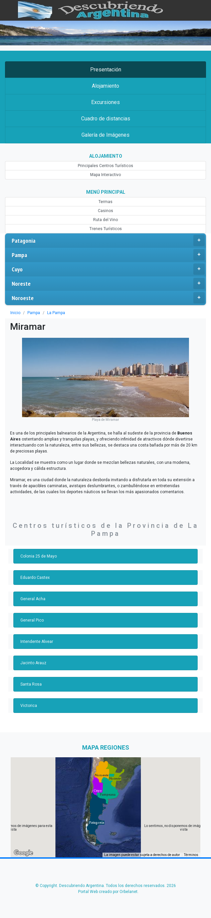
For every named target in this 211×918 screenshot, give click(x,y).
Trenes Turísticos (105, 228)
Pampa (108, 254)
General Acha (32, 599)
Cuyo (108, 269)
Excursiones (105, 102)
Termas (105, 201)
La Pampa (56, 312)
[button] (96, 823)
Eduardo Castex (35, 577)
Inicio (15, 312)
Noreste (108, 283)
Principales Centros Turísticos (105, 165)
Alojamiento (105, 86)
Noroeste (108, 297)
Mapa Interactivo (105, 174)
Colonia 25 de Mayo (38, 556)
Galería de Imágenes (105, 135)
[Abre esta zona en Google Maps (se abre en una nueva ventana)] (23, 853)
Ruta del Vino (105, 219)
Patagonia (108, 240)
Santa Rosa (31, 684)
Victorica (28, 705)
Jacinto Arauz (33, 663)
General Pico (32, 620)
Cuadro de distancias (105, 118)
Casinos (105, 210)
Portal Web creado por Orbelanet (108, 891)
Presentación (105, 69)
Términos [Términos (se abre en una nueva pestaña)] (191, 855)
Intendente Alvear (36, 641)
